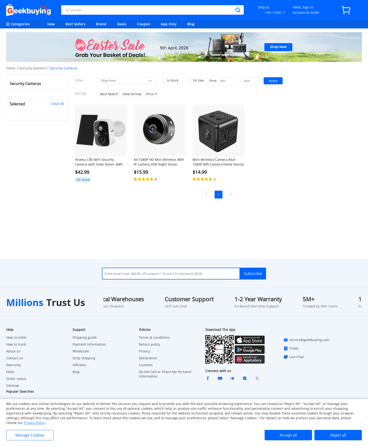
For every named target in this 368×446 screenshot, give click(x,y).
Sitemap (12, 385)
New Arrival (132, 94)
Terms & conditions (154, 337)
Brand (101, 24)
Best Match (109, 94)
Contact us (14, 358)
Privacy (144, 351)
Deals (122, 24)
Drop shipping (84, 358)
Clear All (57, 103)
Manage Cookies (30, 435)
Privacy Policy (34, 422)
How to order (16, 337)
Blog (191, 24)
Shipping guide (85, 337)
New (51, 24)
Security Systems (32, 68)
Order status (16, 378)
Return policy (149, 344)
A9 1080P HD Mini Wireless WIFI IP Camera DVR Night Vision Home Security (159, 162)
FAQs (10, 371)
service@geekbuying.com (306, 340)
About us (13, 351)
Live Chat (293, 357)
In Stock (170, 80)
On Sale (196, 80)
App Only (168, 24)
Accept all (288, 435)
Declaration (148, 358)
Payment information (89, 344)
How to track (16, 344)
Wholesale (81, 351)
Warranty (13, 365)
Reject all (338, 435)
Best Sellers (75, 24)
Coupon (143, 24)
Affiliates (79, 365)
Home (10, 68)
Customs (146, 365)
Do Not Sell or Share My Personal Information (165, 373)
